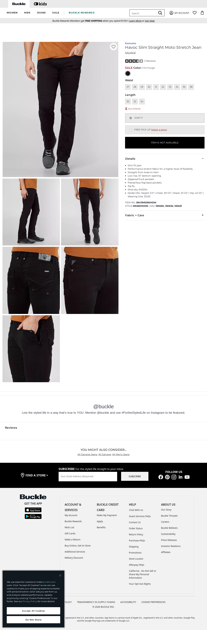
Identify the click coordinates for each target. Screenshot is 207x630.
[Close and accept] (60, 575)
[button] (12, 12)
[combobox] (143, 13)
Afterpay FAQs (136, 564)
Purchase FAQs (137, 540)
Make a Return (72, 539)
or (137, 20)
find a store (37, 475)
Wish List (69, 527)
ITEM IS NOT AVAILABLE (165, 142)
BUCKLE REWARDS (82, 12)
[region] (33, 599)
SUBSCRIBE (135, 476)
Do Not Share (34, 619)
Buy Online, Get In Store (78, 545)
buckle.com (49, 582)
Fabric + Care (164, 215)
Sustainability (168, 533)
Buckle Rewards (73, 521)
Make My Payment (107, 515)
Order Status (136, 528)
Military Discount (74, 557)
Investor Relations (171, 546)
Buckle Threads (169, 515)
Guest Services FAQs (140, 516)
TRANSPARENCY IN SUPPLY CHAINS (96, 602)
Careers (165, 521)
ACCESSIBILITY (128, 602)
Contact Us (135, 522)
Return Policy (136, 534)
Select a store (159, 129)
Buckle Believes (169, 527)
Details (164, 158)
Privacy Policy (30, 601)
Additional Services (75, 551)
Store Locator (136, 558)
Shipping (134, 546)
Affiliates (165, 552)
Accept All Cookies (33, 610)
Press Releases (169, 540)
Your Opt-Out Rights (140, 583)
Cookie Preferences (153, 602)
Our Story (166, 509)
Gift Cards (70, 533)
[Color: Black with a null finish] (128, 73)
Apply (100, 521)
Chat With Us (136, 510)
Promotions (135, 552)
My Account (71, 515)
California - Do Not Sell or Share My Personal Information (142, 574)
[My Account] (179, 12)
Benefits (101, 527)
